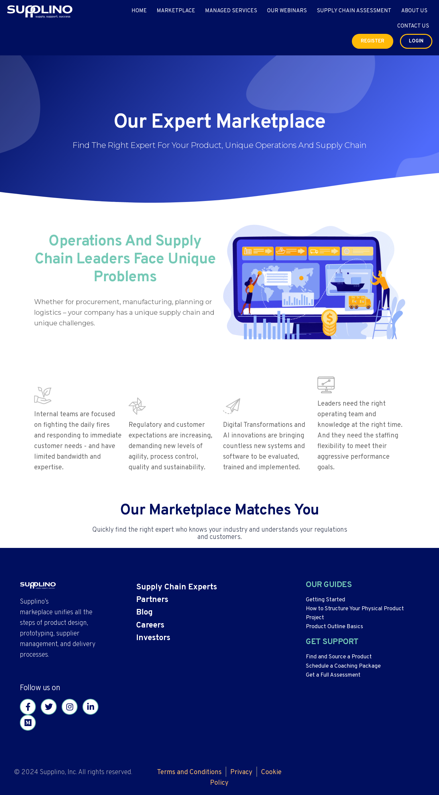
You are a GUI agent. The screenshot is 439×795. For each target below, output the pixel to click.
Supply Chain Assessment (354, 11)
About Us (414, 11)
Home (139, 11)
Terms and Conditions (189, 772)
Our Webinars (287, 11)
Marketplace (176, 11)
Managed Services (231, 11)
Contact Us (413, 26)
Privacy (241, 772)
